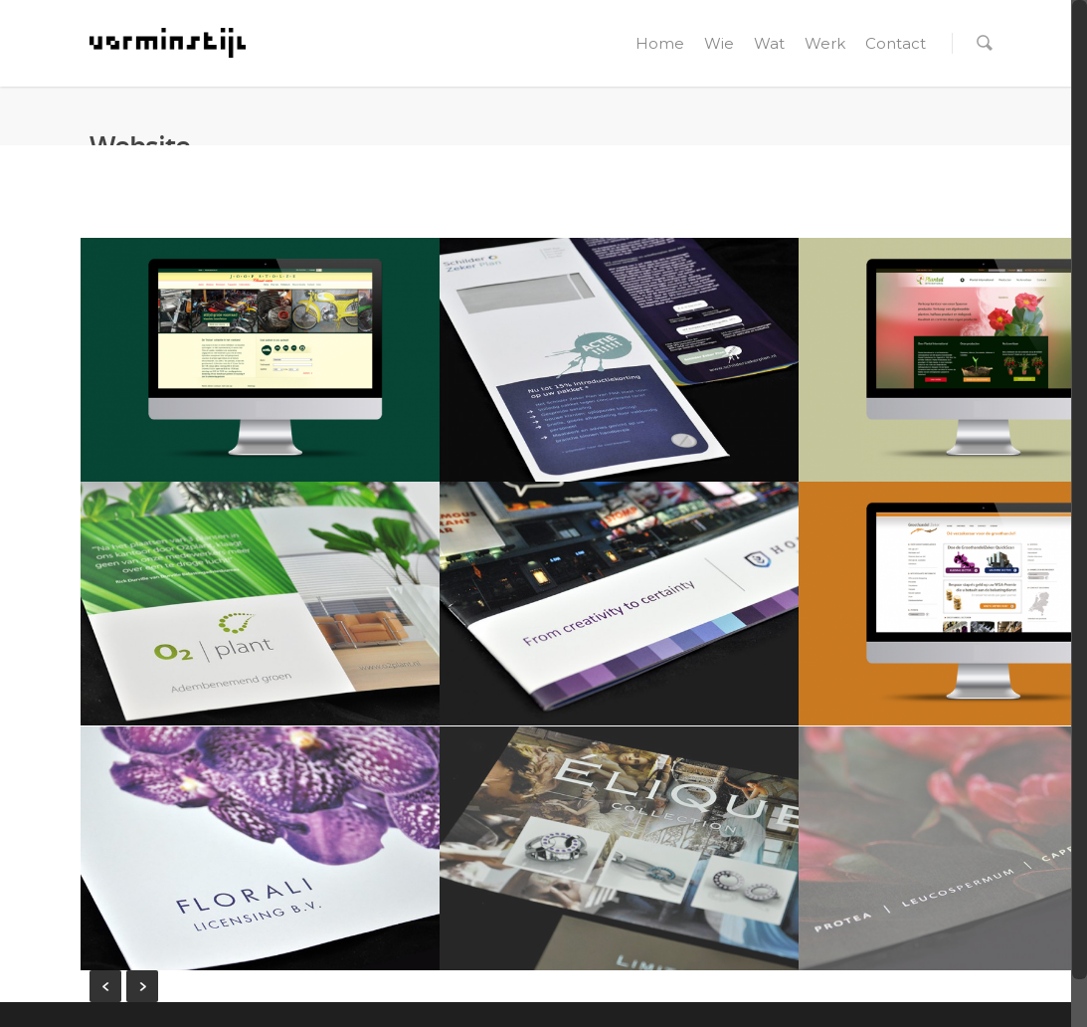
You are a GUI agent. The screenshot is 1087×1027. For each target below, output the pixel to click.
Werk (825, 43)
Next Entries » (142, 986)
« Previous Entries (105, 986)
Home (659, 43)
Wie (719, 43)
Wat (769, 43)
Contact (895, 43)
